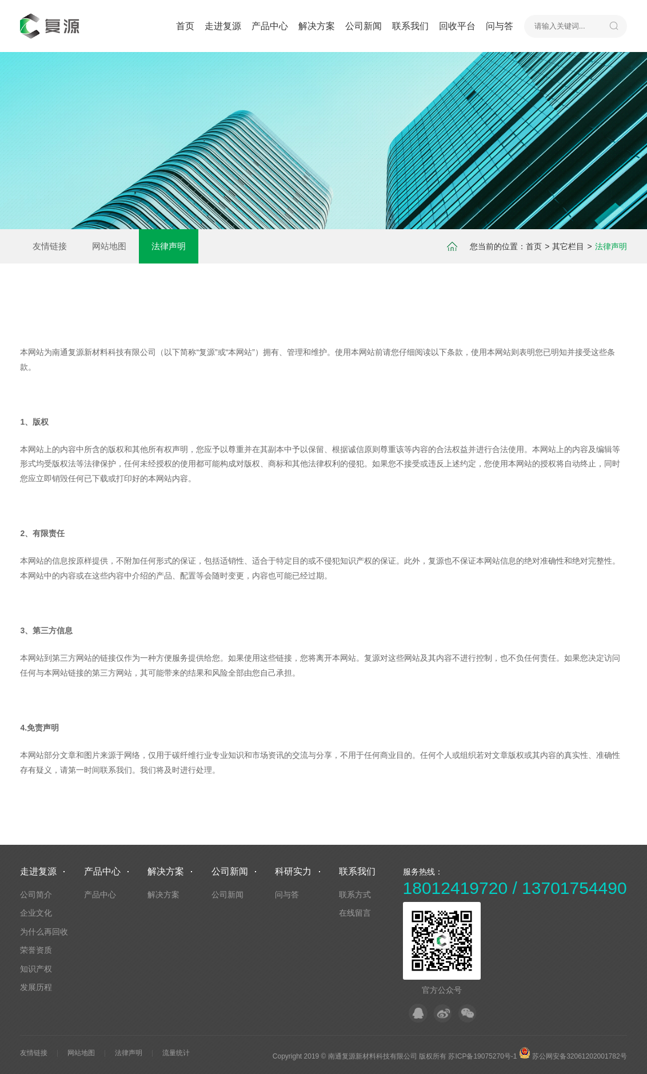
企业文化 (36, 912)
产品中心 (269, 26)
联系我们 (410, 26)
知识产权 (36, 968)
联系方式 (355, 894)
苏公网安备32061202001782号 (573, 1056)
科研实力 (293, 871)
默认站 (51, 26)
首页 (185, 26)
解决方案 (316, 26)
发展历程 (36, 987)
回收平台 (457, 26)
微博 (442, 1013)
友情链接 (50, 246)
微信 (467, 1013)
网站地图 (109, 246)
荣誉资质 (36, 950)
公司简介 (36, 894)
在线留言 (355, 912)
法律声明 (168, 246)
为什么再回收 (44, 931)
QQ (418, 1013)
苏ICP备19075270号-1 (482, 1056)
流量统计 (176, 1053)
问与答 (499, 26)
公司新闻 (363, 26)
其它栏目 (568, 246)
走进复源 (223, 26)
